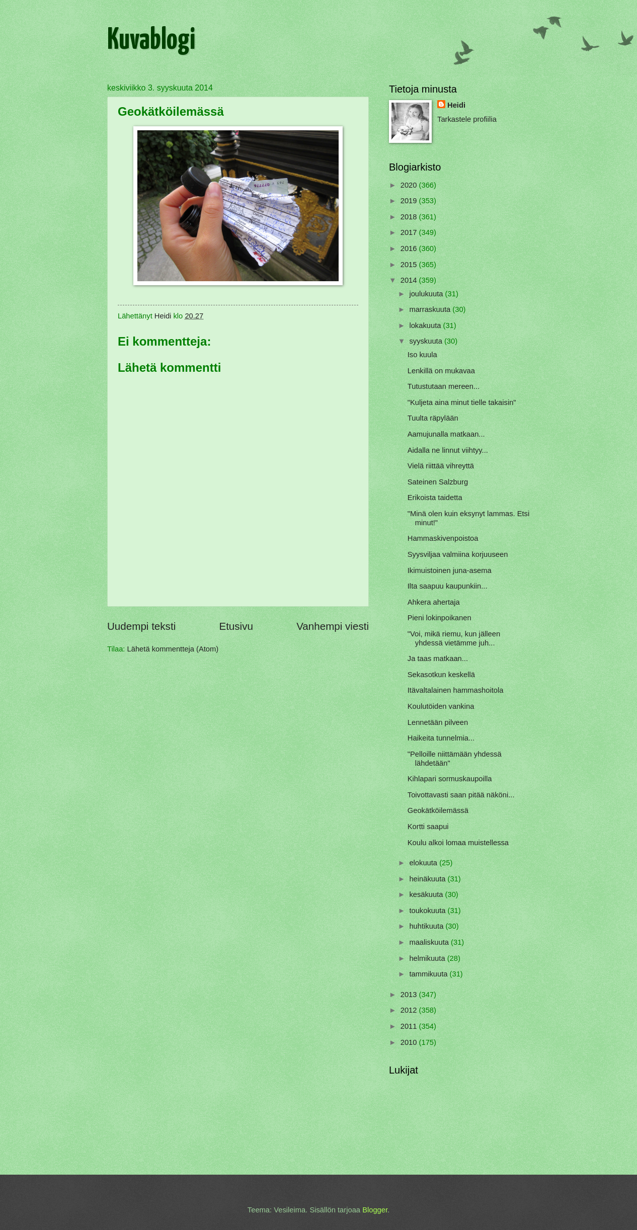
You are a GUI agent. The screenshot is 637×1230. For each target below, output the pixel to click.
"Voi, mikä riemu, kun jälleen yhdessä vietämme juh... (454, 638)
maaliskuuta (430, 942)
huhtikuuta (427, 926)
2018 (410, 217)
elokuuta (424, 863)
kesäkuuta (427, 894)
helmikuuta (428, 958)
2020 (410, 185)
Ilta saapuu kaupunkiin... (448, 586)
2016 (410, 248)
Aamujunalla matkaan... (446, 434)
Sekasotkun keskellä (441, 675)
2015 (410, 265)
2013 (410, 995)
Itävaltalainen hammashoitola (456, 690)
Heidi (456, 105)
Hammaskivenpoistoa (443, 538)
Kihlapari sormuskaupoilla (450, 779)
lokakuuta (426, 325)
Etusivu (236, 626)
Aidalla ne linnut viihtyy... (448, 450)
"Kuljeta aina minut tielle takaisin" (462, 402)
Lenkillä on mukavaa (441, 371)
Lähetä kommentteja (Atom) (173, 649)
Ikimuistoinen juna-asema (450, 570)
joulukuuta (427, 294)
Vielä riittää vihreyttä (441, 466)
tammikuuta (429, 974)
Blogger (374, 1210)
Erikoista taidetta (435, 498)
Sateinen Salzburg (438, 482)
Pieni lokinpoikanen (439, 618)
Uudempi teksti (141, 626)
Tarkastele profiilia (467, 119)
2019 (410, 201)
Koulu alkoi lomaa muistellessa (458, 843)
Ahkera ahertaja (434, 602)
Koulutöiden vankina (441, 706)
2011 (410, 1026)
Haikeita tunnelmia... (441, 738)
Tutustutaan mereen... (444, 386)
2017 (410, 232)
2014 (410, 280)
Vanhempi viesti (332, 626)
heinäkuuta (428, 879)
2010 (410, 1042)
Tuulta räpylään (433, 418)
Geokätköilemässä (438, 810)
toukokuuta (428, 911)
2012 (410, 1010)
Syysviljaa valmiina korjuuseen (458, 554)
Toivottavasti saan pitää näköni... (461, 795)
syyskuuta (426, 341)
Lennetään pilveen (438, 722)
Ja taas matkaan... (438, 658)
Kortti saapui (428, 827)
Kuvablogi (151, 41)
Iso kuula (422, 355)
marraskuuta (430, 309)
